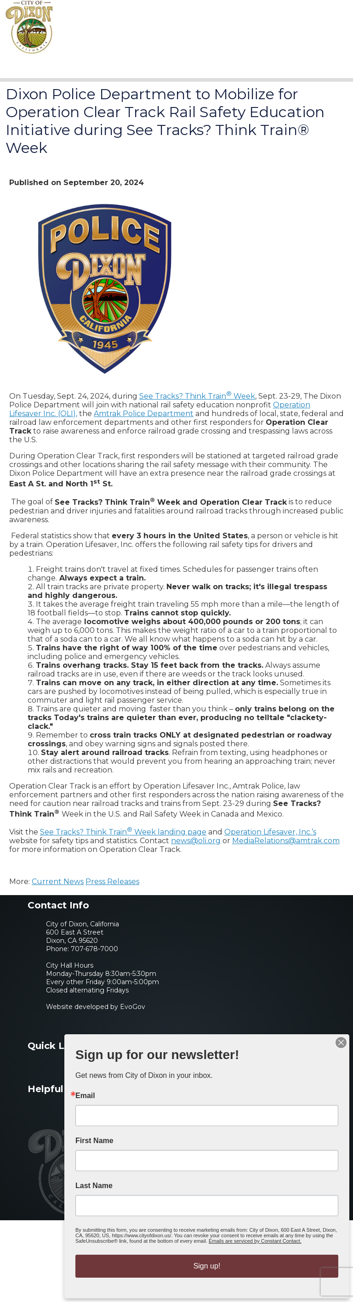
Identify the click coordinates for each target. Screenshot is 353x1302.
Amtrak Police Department (144, 413)
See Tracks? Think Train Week (197, 396)
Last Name (94, 1185)
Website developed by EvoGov (95, 1007)
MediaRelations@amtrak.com (286, 840)
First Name (94, 1140)
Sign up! (207, 1266)
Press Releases (112, 881)
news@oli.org (196, 840)
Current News (58, 881)
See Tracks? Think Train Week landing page (123, 832)
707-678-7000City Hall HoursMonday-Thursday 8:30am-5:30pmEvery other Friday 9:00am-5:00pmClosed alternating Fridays (102, 969)
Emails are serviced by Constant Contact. (255, 1241)
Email (85, 1095)
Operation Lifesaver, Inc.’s (270, 832)
